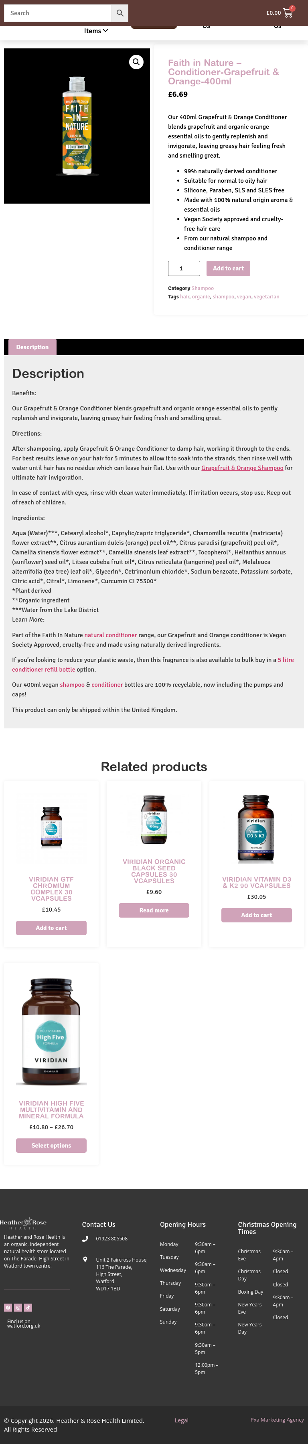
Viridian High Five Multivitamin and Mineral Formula (51, 1109)
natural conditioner (110, 635)
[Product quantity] (184, 268)
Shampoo (203, 288)
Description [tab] (32, 347)
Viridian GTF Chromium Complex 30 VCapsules (51, 888)
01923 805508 (112, 1238)
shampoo (223, 296)
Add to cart (228, 268)
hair (184, 296)
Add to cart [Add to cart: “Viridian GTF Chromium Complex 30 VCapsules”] (51, 928)
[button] (136, 62)
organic (201, 296)
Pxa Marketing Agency (277, 1419)
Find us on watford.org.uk (23, 1323)
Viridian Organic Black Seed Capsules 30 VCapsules (154, 871)
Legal (181, 1420)
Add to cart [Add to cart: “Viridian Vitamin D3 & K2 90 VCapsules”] (256, 915)
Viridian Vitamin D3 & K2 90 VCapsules (257, 882)
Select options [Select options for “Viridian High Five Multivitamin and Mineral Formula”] (51, 1146)
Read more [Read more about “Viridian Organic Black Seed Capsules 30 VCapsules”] (153, 910)
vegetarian (267, 296)
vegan (244, 296)
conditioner (107, 685)
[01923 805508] (85, 1239)
